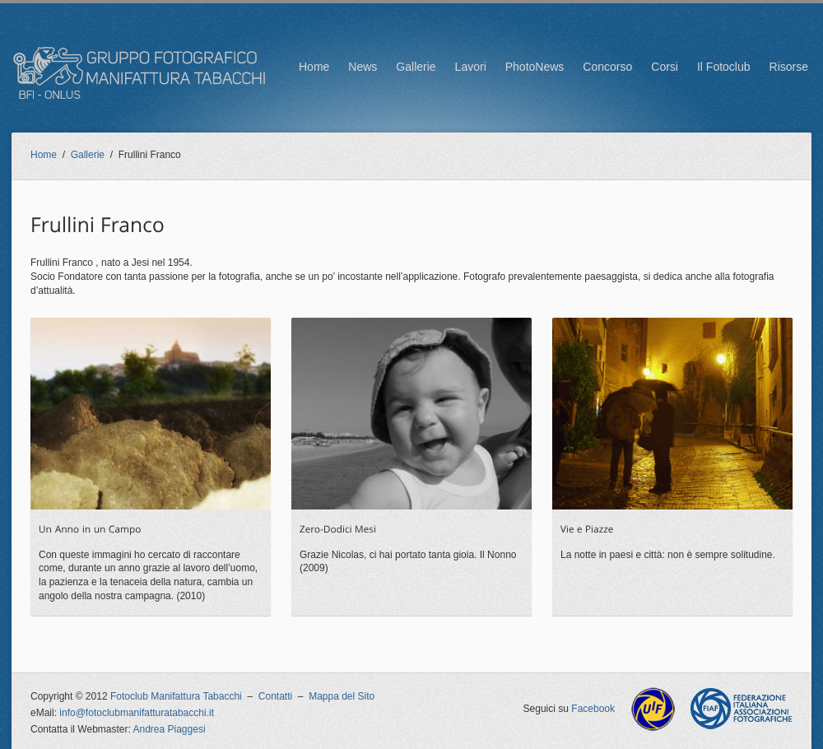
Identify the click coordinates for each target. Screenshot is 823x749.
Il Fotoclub (724, 66)
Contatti (275, 696)
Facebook (593, 708)
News (362, 66)
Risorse (789, 66)
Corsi (664, 66)
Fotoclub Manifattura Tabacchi (176, 696)
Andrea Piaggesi (169, 729)
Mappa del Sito (341, 696)
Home (314, 66)
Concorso (607, 66)
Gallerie (415, 66)
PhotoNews (535, 66)
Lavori (470, 66)
